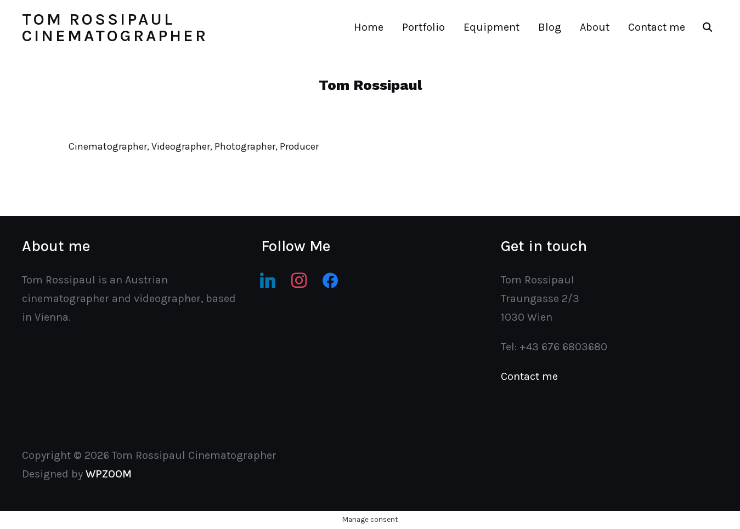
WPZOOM (109, 474)
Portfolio (423, 27)
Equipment (491, 27)
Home (368, 27)
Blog (549, 27)
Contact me (656, 27)
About (594, 27)
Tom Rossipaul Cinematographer (115, 27)
